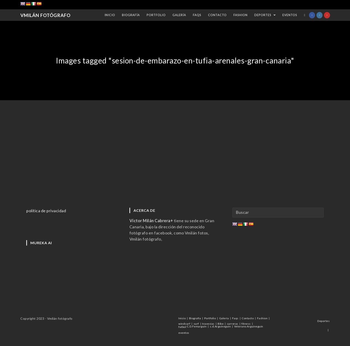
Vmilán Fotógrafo (45, 15)
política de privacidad (46, 210)
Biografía (195, 318)
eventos (183, 332)
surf (196, 323)
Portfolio (210, 318)
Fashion (262, 318)
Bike (221, 323)
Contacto (248, 318)
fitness (246, 323)
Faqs (235, 318)
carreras (232, 323)
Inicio (182, 318)
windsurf (184, 323)
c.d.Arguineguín (220, 326)
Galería (224, 318)
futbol (182, 327)
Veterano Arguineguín (248, 326)
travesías (208, 323)
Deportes (323, 321)
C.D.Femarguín (197, 326)
